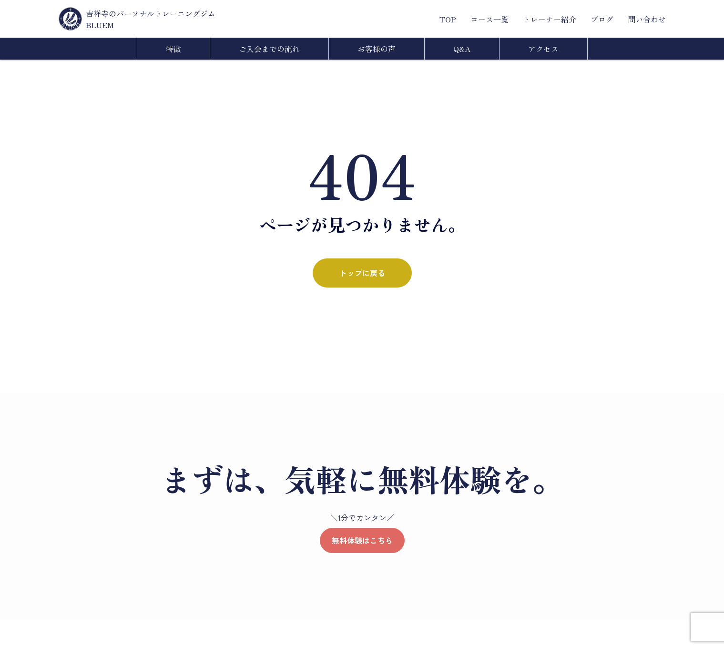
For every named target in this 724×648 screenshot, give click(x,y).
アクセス (543, 48)
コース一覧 (489, 19)
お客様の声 (376, 48)
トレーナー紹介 (549, 19)
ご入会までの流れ (269, 48)
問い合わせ (647, 19)
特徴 (173, 48)
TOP (447, 19)
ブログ (602, 19)
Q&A (461, 48)
